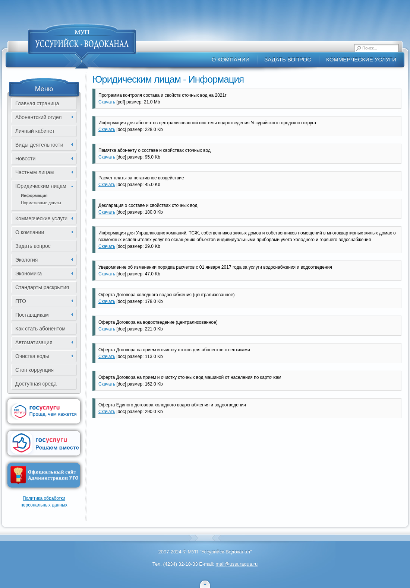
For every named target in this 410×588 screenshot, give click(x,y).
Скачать (106, 102)
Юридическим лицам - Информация (168, 79)
